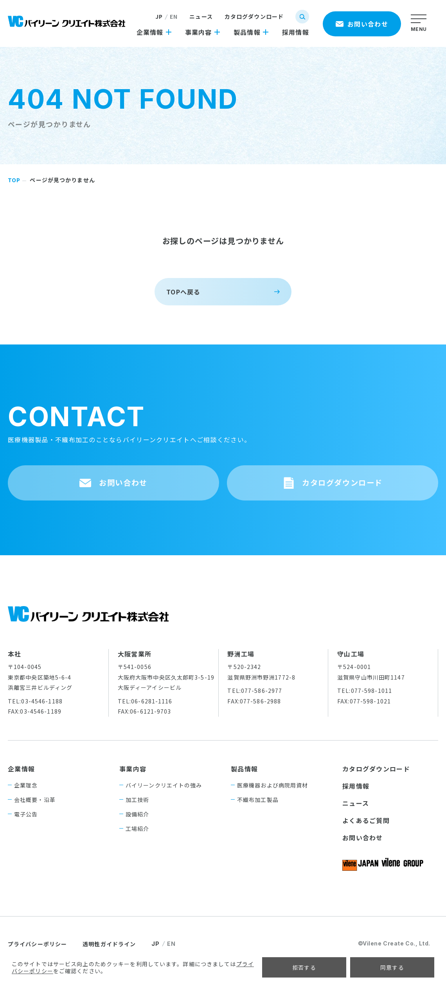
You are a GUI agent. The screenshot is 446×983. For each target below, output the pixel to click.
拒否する (304, 967)
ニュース (200, 16)
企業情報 (21, 780)
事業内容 (132, 780)
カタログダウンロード (254, 16)
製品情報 (244, 780)
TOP (14, 180)
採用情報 (355, 797)
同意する (392, 967)
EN (174, 16)
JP (159, 16)
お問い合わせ (362, 849)
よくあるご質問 (366, 831)
